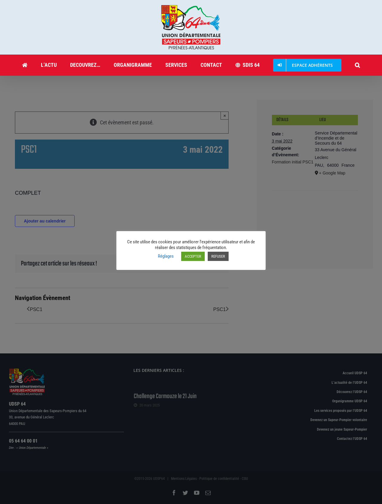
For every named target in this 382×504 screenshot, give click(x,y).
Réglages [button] (166, 256)
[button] (357, 65)
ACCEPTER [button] (193, 256)
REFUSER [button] (218, 256)
